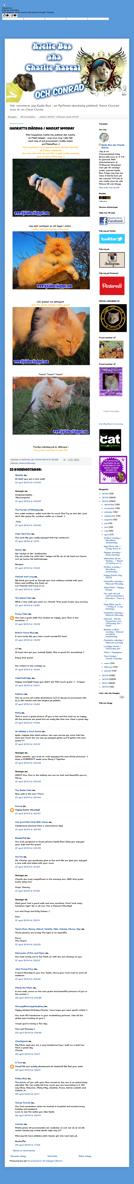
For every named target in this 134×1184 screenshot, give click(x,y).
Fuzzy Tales (21, 614)
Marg (18, 713)
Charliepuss (21, 1041)
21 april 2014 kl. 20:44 (28, 797)
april (106, 534)
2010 (105, 687)
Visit (111, 424)
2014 (105, 501)
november (109, 508)
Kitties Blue (21, 1078)
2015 (105, 497)
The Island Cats (23, 598)
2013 (105, 675)
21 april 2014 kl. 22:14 (27, 920)
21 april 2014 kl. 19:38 (27, 723)
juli (106, 523)
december (109, 504)
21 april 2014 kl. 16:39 (27, 669)
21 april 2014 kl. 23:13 (27, 960)
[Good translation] (6, 16)
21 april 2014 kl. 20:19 (27, 744)
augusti (108, 519)
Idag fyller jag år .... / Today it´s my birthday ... (113, 606)
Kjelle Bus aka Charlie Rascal (112, 146)
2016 (105, 493)
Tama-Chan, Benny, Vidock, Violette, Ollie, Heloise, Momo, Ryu (48, 929)
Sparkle (19, 475)
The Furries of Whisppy (27, 510)
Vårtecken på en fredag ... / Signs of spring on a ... (113, 560)
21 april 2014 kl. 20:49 (28, 829)
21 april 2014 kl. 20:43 (28, 781)
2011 (105, 683)
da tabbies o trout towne (28, 731)
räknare (103, 201)
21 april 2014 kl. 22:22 (28, 944)
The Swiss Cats (23, 790)
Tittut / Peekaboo (113, 652)
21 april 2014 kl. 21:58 (27, 891)
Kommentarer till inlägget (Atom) (44, 1161)
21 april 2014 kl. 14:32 (27, 605)
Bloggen (12, 117)
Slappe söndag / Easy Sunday (112, 553)
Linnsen (19, 1124)
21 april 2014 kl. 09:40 (28, 525)
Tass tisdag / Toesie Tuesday (113, 657)
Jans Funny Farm (24, 969)
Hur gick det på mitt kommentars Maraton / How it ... (114, 597)
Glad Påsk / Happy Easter (114, 588)
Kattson (19, 694)
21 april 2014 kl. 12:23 (27, 568)
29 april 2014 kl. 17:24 (27, 1145)
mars (107, 663)
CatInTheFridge (23, 678)
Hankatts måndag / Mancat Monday (114, 582)
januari (108, 670)
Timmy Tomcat (22, 1102)
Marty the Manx (23, 987)
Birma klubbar (28, 117)
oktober (108, 512)
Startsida (52, 1156)
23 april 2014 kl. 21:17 (27, 1094)
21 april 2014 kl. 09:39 (28, 501)
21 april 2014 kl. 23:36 (28, 979)
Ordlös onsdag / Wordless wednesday (112, 540)
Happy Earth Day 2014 (113, 576)
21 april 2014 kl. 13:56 (27, 589)
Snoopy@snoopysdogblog (29, 1006)
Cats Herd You (23, 534)
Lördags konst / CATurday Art (112, 647)
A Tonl (18, 1062)
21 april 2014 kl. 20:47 (28, 813)
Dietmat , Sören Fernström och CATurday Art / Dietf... (113, 622)
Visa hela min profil (109, 187)
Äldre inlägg (85, 1156)
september (110, 516)
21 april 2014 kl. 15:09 (27, 640)
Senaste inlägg (18, 1156)
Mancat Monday (27, 463)
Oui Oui (19, 857)
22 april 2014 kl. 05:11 (27, 1054)
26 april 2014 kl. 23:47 (28, 1115)
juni (106, 527)
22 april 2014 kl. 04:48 (28, 1032)
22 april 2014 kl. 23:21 (28, 1070)
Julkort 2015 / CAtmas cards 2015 (58, 117)
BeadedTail (20, 838)
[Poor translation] (14, 16)
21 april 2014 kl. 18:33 (27, 704)
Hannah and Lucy (24, 576)
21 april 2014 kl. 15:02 (27, 624)
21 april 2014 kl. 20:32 (28, 763)
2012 (105, 679)
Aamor (18, 550)
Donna (18, 806)
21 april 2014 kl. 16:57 (27, 685)
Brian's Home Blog (25, 632)
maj (106, 531)
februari (108, 667)
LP (16, 648)
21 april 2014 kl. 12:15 (27, 541)
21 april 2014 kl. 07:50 (28, 482)
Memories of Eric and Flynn (30, 953)
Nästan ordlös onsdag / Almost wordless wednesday (113, 633)
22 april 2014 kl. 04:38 (28, 998)
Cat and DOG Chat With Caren (31, 822)
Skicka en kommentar (24, 1150)
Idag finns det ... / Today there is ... (113, 547)
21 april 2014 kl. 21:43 (27, 867)
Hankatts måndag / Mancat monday (114, 641)
